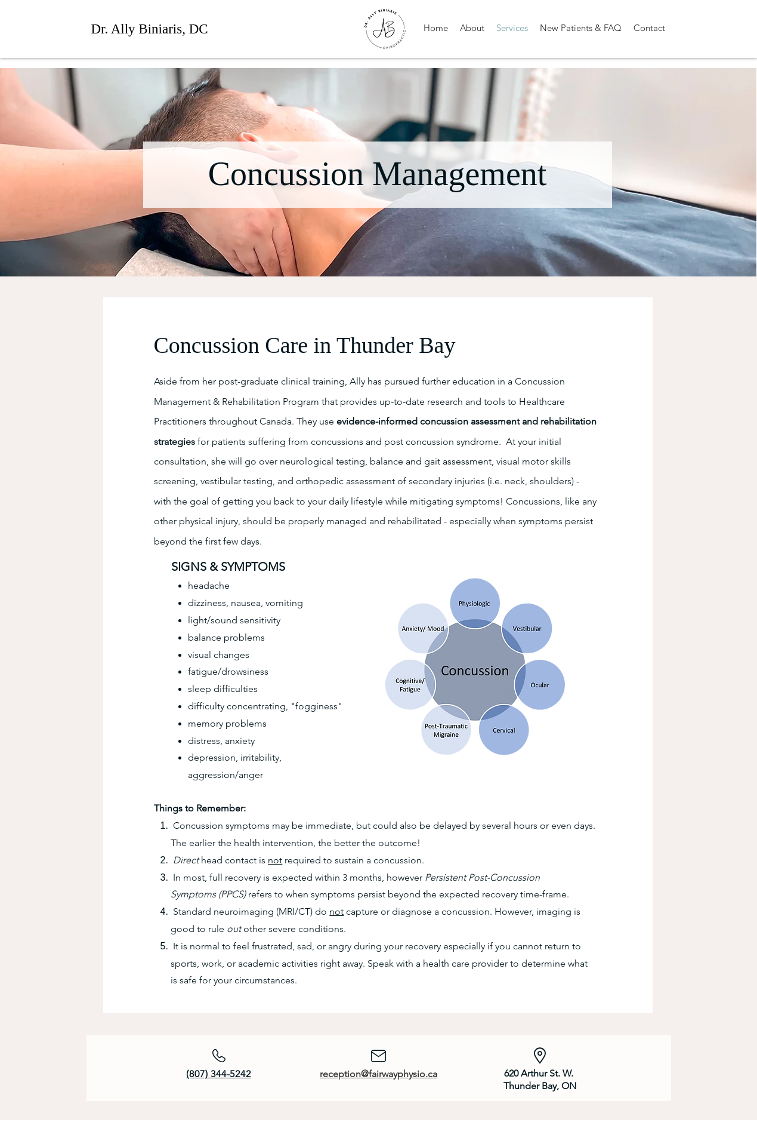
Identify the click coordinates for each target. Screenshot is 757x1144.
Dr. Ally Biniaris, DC (149, 28)
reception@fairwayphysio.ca (378, 1074)
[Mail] (379, 1055)
